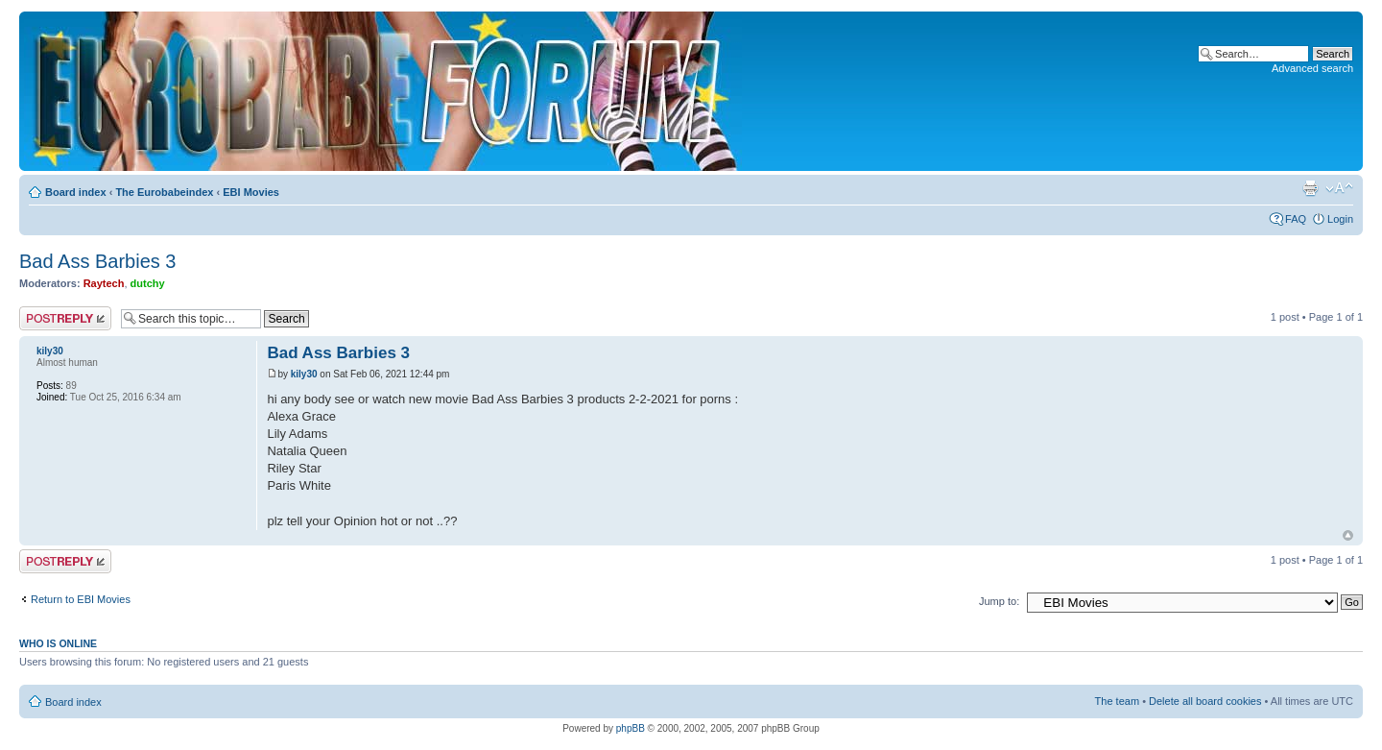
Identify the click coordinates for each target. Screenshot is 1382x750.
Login (1340, 219)
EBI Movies (251, 192)
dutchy (148, 283)
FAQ (1295, 219)
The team (1117, 701)
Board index (76, 192)
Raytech (104, 283)
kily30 (304, 374)
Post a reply (65, 318)
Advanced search (1312, 68)
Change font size (1339, 188)
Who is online (58, 643)
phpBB (630, 728)
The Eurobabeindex (164, 192)
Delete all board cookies (1205, 701)
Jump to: (999, 601)
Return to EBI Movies (81, 599)
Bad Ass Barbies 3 (97, 261)
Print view (1310, 188)
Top (1348, 535)
